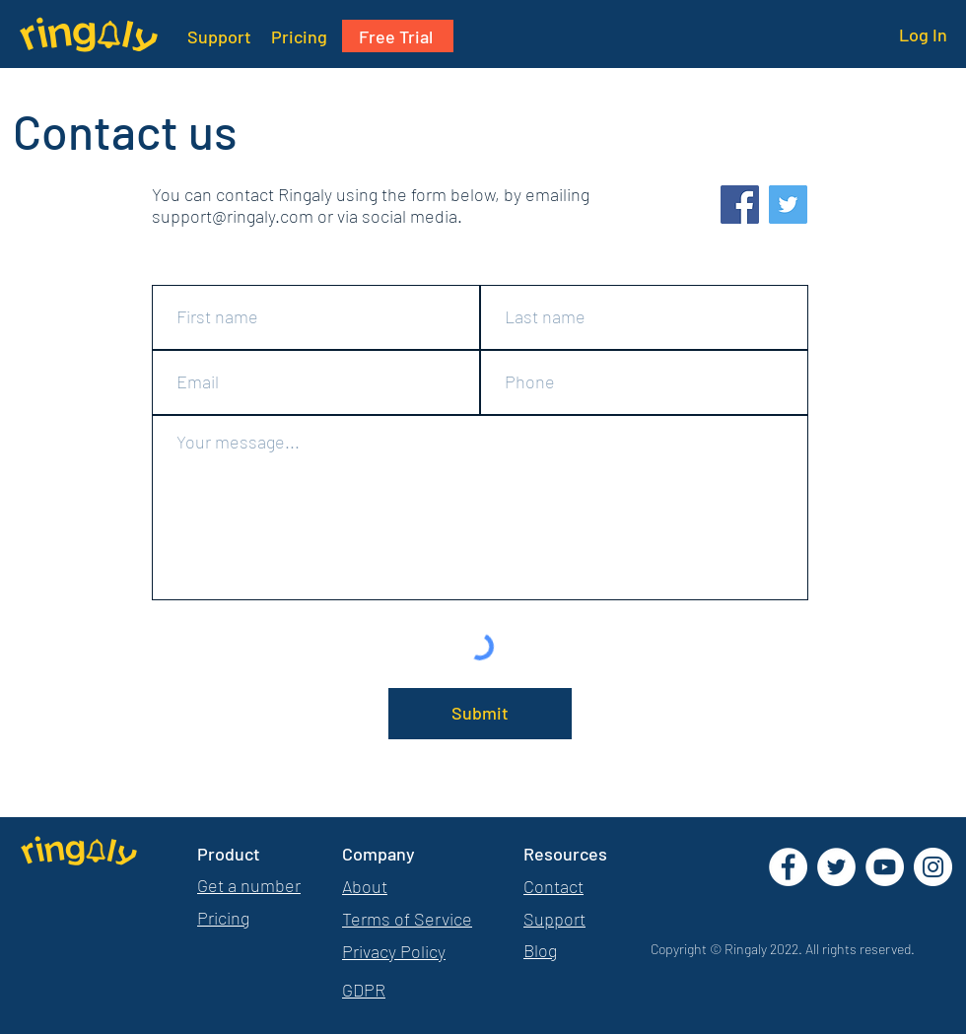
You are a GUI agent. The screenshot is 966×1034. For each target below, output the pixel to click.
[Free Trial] (397, 36)
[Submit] (480, 713)
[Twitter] (788, 204)
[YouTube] (884, 867)
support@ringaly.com (232, 216)
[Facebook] (740, 204)
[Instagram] (933, 867)
